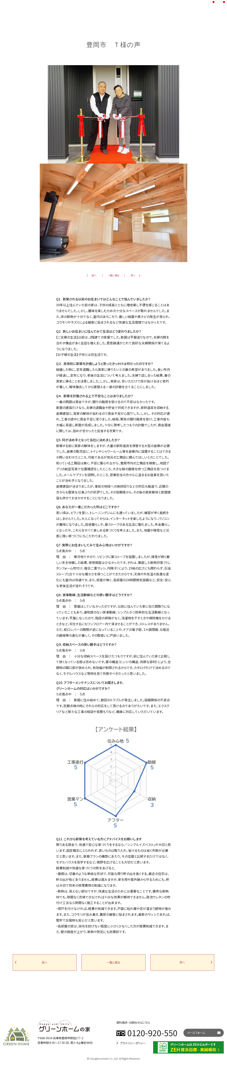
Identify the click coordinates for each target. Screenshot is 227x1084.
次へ (133, 275)
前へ (94, 275)
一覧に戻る (113, 275)
